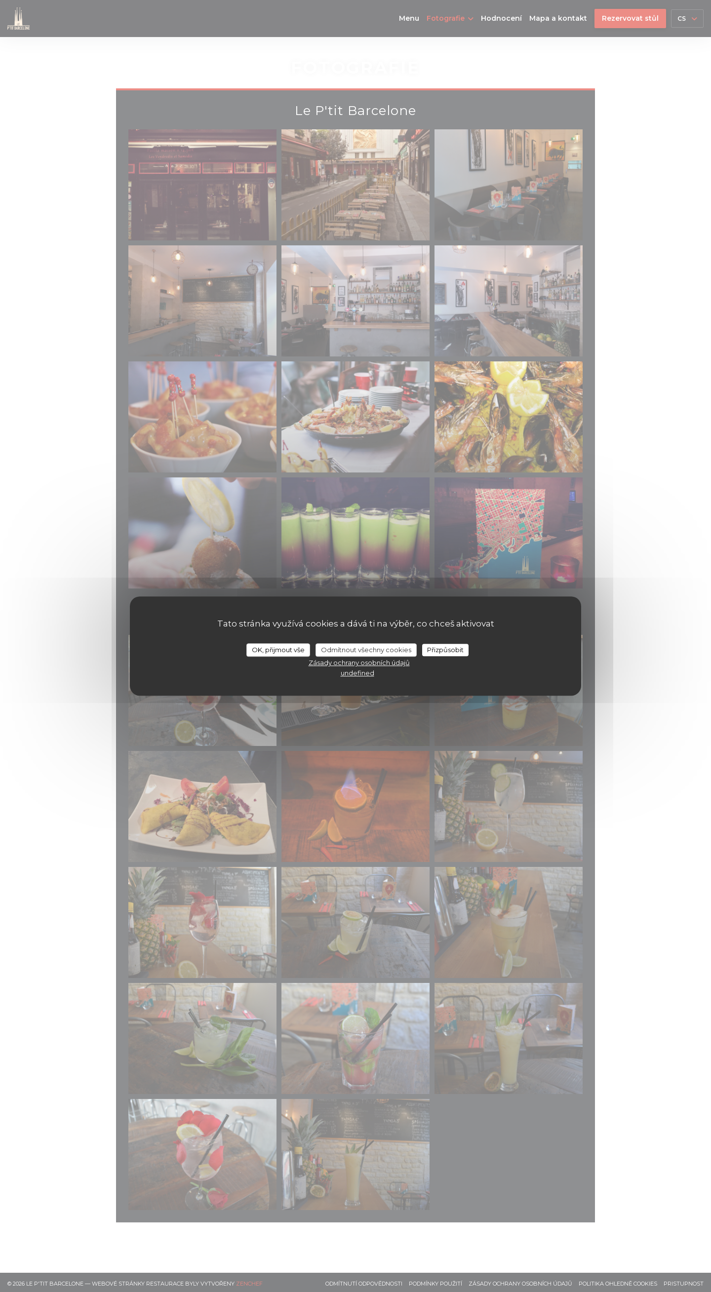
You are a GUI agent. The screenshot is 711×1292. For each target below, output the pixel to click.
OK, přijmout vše (278, 650)
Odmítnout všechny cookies (366, 650)
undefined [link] (357, 673)
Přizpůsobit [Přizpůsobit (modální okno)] (445, 650)
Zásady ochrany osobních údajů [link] (359, 662)
